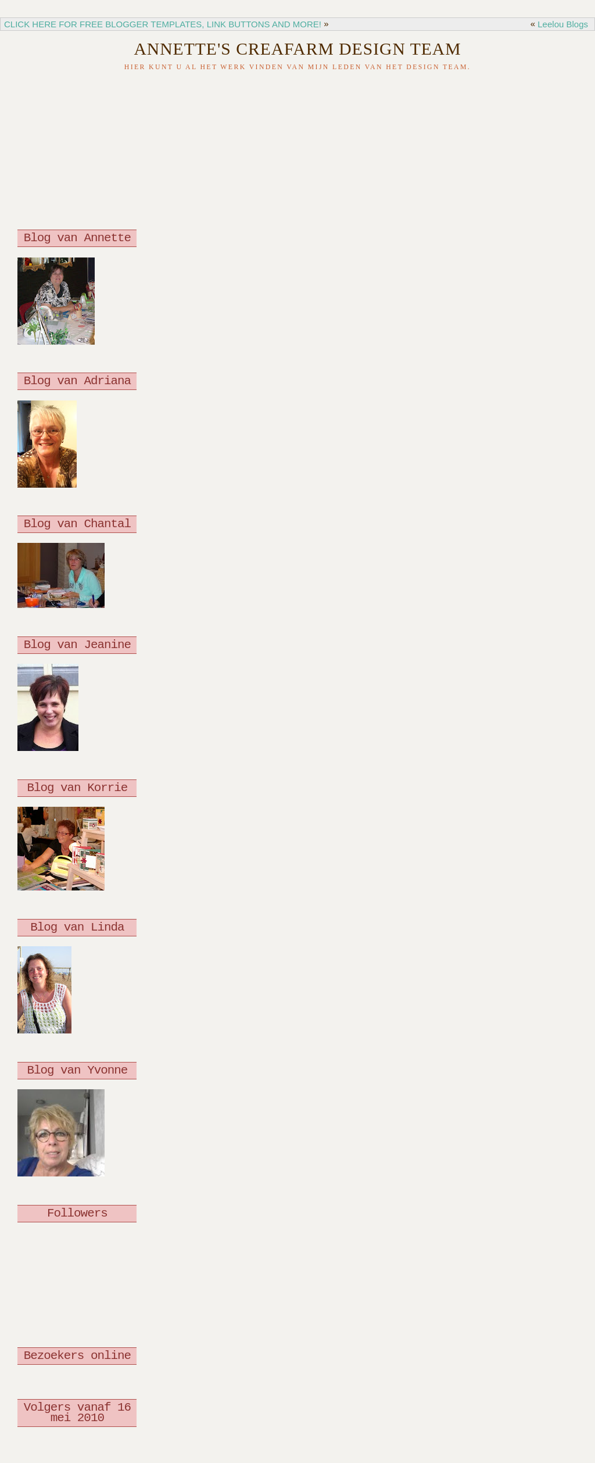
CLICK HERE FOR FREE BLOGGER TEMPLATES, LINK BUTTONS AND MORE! (162, 24)
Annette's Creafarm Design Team (297, 49)
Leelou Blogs (562, 24)
